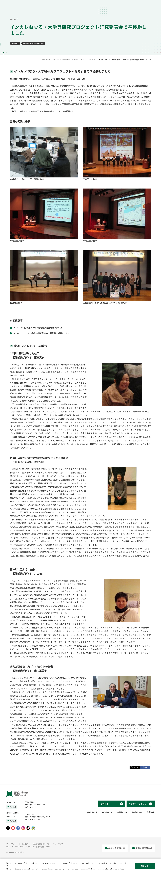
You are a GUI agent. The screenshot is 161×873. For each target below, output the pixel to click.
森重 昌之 (15, 43)
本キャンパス (11, 802)
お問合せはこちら (31, 807)
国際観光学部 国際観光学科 (33, 43)
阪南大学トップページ (50, 59)
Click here (92, 869)
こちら (118, 863)
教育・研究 (66, 59)
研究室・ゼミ (79, 59)
